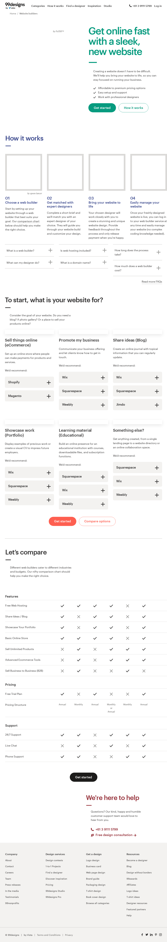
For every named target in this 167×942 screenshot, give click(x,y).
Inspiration (94, 5)
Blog (129, 866)
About (8, 860)
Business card (93, 866)
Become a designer (137, 860)
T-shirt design (93, 891)
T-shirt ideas (133, 897)
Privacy (69, 935)
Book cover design (96, 897)
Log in (158, 5)
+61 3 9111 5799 (140, 6)
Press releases (13, 884)
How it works (55, 5)
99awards (132, 878)
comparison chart (28, 221)
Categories (38, 5)
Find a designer (75, 5)
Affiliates (131, 884)
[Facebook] (142, 934)
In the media (12, 891)
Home (13, 13)
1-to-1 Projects (53, 866)
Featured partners (136, 909)
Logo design (92, 860)
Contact (9, 866)
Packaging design (95, 884)
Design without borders (139, 872)
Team (8, 878)
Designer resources (137, 903)
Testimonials (12, 897)
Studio (108, 5)
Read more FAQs (152, 281)
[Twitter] (146, 934)
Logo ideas (132, 891)
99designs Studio (55, 891)
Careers (9, 872)
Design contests (54, 860)
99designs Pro (53, 897)
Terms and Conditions (49, 935)
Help (129, 915)
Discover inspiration (56, 878)
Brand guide (92, 878)
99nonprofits (12, 903)
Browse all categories (97, 903)
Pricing (49, 884)
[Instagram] (160, 934)
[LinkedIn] (151, 934)
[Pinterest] (156, 934)
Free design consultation (116, 835)
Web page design (95, 872)
